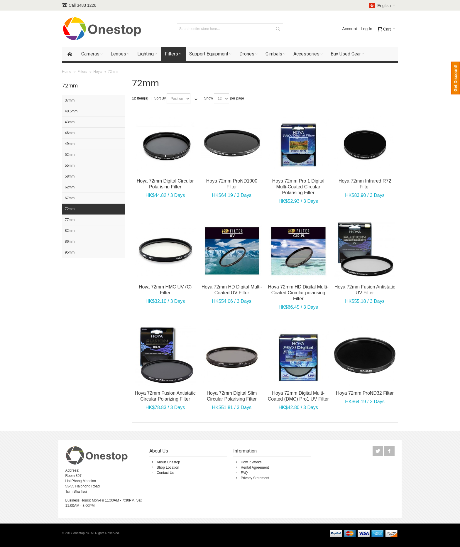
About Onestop (168, 462)
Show (208, 98)
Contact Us (165, 473)
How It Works (251, 462)
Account (349, 28)
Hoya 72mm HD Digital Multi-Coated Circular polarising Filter (298, 292)
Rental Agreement (255, 467)
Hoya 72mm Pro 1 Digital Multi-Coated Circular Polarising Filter (298, 186)
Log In (366, 28)
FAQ (244, 473)
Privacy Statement (255, 478)
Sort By (160, 98)
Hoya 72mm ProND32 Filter (365, 393)
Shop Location (168, 467)
